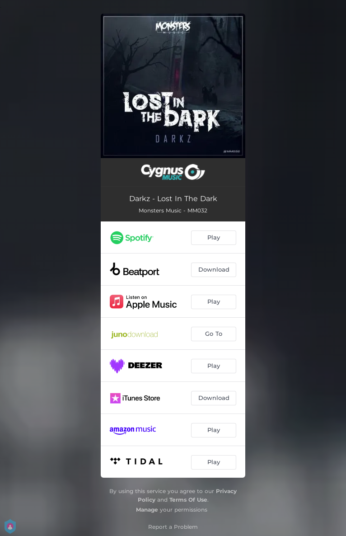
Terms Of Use (188, 499)
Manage (147, 509)
